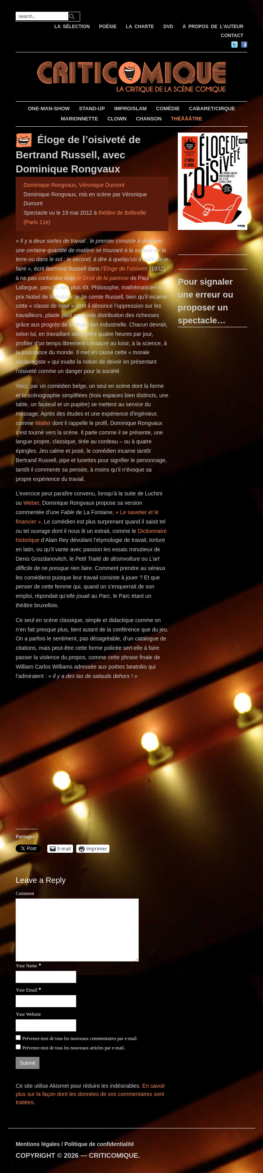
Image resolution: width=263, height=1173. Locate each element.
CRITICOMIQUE (113, 1155)
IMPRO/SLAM (130, 108)
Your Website (28, 1014)
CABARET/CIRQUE (212, 108)
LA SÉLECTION (72, 26)
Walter (43, 423)
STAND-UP (92, 108)
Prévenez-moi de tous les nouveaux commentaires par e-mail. (80, 1038)
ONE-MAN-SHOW (49, 108)
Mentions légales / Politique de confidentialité (75, 1144)
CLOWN (117, 119)
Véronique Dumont (102, 185)
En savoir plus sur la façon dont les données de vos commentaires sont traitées (90, 1094)
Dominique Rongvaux (49, 185)
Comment (25, 893)
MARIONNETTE (79, 119)
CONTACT (232, 35)
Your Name (26, 966)
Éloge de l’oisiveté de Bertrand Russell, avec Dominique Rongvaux (78, 154)
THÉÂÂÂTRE (186, 119)
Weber (31, 503)
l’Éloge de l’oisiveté (124, 268)
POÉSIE (108, 26)
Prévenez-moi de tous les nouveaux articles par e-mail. (73, 1048)
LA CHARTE (140, 26)
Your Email (26, 990)
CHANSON (149, 119)
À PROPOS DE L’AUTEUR (212, 26)
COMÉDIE (168, 108)
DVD (168, 26)
